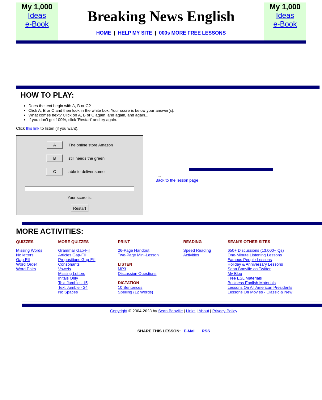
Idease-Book (37, 19)
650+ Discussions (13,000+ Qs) (256, 250)
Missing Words (29, 250)
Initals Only (68, 278)
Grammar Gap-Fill (74, 250)
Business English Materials (252, 282)
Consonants (68, 264)
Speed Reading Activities (197, 252)
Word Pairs (26, 269)
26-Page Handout (133, 250)
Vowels (64, 269)
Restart (79, 208)
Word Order (26, 264)
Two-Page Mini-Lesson (138, 255)
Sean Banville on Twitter (249, 269)
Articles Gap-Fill (72, 255)
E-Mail (190, 331)
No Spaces (68, 292)
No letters (24, 255)
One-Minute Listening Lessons (255, 255)
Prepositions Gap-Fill (76, 259)
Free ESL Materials (245, 278)
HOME (103, 33)
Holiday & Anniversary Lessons (255, 264)
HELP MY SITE (135, 33)
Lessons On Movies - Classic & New (260, 292)
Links (190, 311)
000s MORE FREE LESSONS (192, 33)
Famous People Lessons (250, 259)
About (203, 311)
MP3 (122, 269)
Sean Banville (170, 311)
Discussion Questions (137, 273)
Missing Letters (71, 273)
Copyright (118, 311)
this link (32, 128)
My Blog (235, 273)
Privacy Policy (224, 311)
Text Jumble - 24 (72, 287)
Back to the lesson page (176, 180)
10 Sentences (130, 287)
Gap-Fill (23, 259)
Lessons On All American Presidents (260, 287)
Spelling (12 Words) (135, 292)
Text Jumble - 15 (72, 282)
